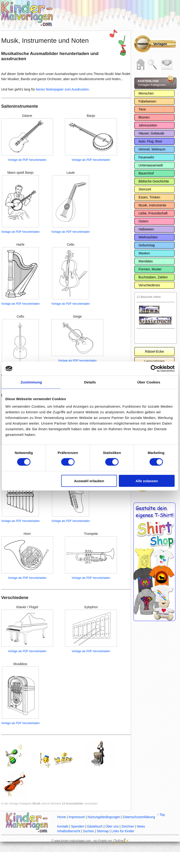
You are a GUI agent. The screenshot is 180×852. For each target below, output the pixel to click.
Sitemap (103, 831)
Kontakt (62, 826)
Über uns (112, 826)
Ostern (143, 221)
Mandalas (146, 261)
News (141, 826)
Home (61, 817)
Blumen (144, 117)
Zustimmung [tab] (31, 382)
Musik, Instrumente (152, 205)
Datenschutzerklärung (139, 817)
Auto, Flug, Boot (150, 141)
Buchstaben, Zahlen (153, 277)
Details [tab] (90, 382)
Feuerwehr (146, 157)
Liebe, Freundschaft (153, 213)
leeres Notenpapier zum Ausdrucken (62, 89)
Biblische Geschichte (154, 181)
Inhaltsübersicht (68, 831)
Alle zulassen (146, 481)
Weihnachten (148, 237)
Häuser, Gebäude (151, 133)
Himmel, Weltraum (152, 149)
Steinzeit (145, 189)
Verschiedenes (149, 285)
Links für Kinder (122, 831)
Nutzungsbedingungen (103, 817)
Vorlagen (160, 44)
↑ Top (161, 814)
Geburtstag (147, 245)
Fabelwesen (147, 101)
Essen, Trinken (149, 197)
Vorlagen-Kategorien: (152, 83)
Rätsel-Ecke (154, 351)
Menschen (146, 93)
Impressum (77, 817)
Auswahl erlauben (89, 481)
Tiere (142, 109)
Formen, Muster (150, 269)
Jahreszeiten (148, 125)
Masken (144, 253)
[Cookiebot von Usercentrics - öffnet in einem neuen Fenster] (154, 368)
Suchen (88, 831)
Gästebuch (95, 826)
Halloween (146, 229)
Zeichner (127, 826)
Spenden (77, 826)
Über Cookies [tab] (148, 382)
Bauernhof (146, 173)
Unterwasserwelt (151, 165)
